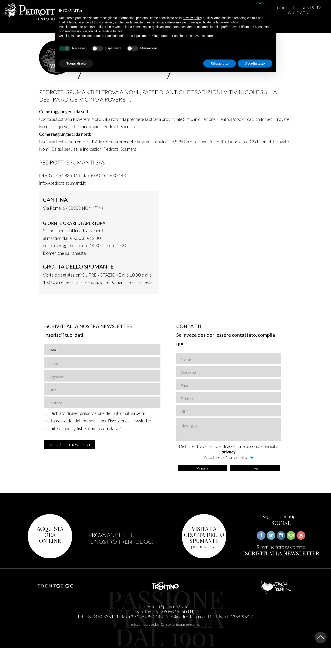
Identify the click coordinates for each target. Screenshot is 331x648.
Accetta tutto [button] (255, 63)
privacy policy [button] (192, 18)
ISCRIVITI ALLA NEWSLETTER (281, 553)
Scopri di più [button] (76, 63)
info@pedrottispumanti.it (189, 616)
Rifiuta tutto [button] (220, 63)
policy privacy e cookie (145, 624)
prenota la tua (298, 10)
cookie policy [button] (229, 22)
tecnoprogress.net (188, 624)
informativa (124, 413)
